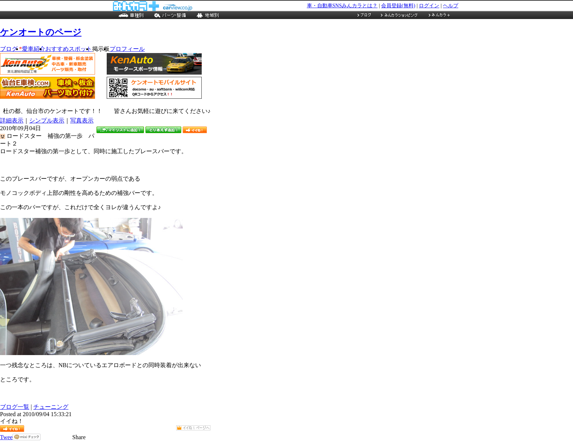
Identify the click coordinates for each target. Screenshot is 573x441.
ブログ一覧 (14, 407)
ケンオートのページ (40, 32)
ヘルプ (450, 5)
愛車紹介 (33, 49)
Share (79, 437)
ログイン (429, 5)
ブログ (11, 49)
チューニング (50, 407)
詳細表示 (11, 120)
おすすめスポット (68, 49)
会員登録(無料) (398, 5)
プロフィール (127, 49)
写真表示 (82, 120)
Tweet (7, 437)
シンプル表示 (46, 120)
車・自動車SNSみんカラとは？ (342, 5)
